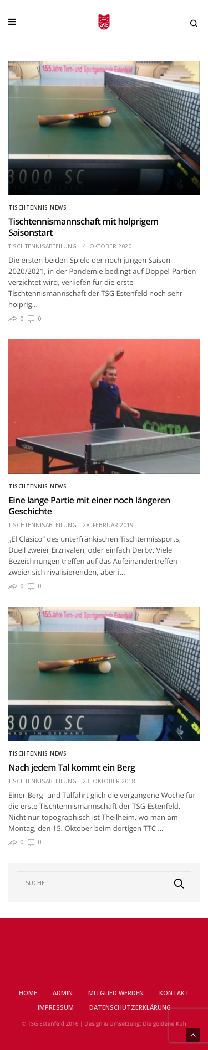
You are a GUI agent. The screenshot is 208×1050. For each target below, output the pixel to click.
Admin (63, 993)
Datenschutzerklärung (130, 1007)
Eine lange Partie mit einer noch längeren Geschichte (89, 505)
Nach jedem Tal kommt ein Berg (71, 767)
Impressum (56, 1007)
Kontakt (174, 993)
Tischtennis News (37, 207)
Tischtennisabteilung (42, 246)
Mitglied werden (116, 993)
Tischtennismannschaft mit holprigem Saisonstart (83, 226)
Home (28, 993)
